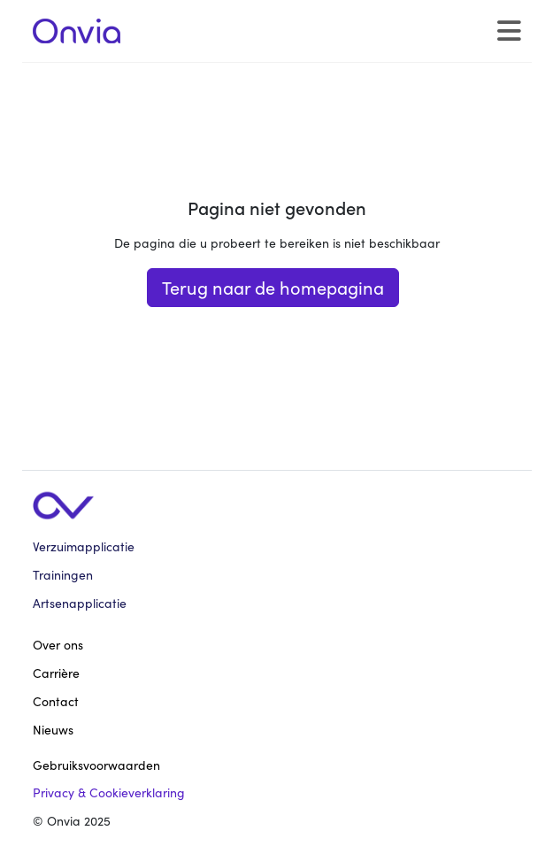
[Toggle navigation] (509, 31)
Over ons (58, 644)
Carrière (56, 673)
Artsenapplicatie (80, 603)
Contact (56, 701)
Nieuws (53, 729)
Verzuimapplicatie (83, 546)
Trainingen (63, 574)
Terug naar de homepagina (273, 287)
